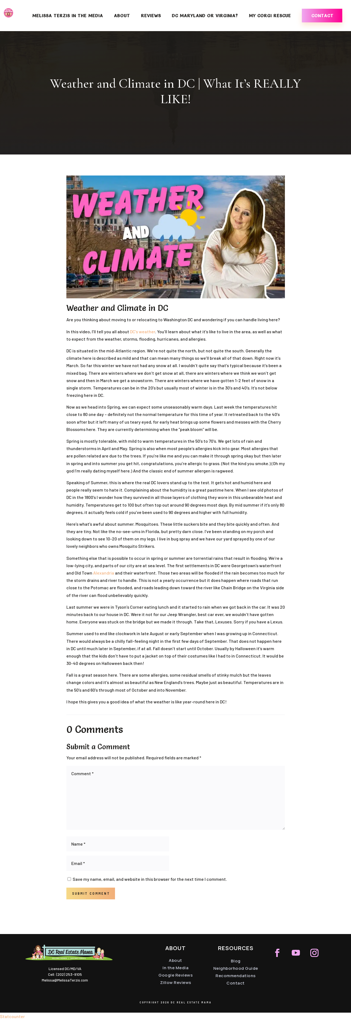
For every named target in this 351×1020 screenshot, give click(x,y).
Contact (322, 15)
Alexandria (103, 572)
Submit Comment (91, 893)
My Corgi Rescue (270, 16)
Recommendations (236, 976)
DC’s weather (142, 331)
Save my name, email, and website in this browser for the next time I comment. (150, 879)
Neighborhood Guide (235, 968)
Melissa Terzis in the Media (67, 16)
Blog (236, 961)
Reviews (151, 16)
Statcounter (12, 1016)
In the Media (175, 968)
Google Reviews (175, 975)
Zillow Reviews (175, 982)
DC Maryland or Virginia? (205, 16)
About (122, 16)
